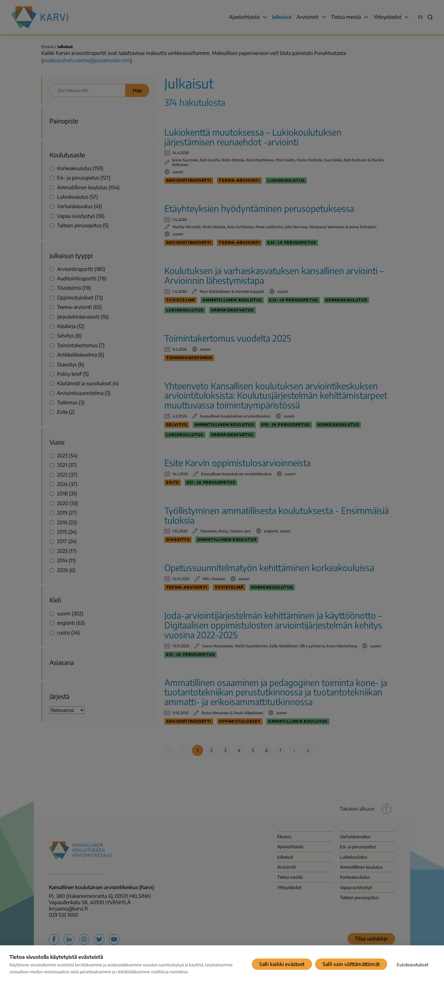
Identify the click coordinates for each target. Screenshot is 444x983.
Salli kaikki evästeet (281, 964)
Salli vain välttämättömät (351, 964)
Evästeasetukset (412, 964)
